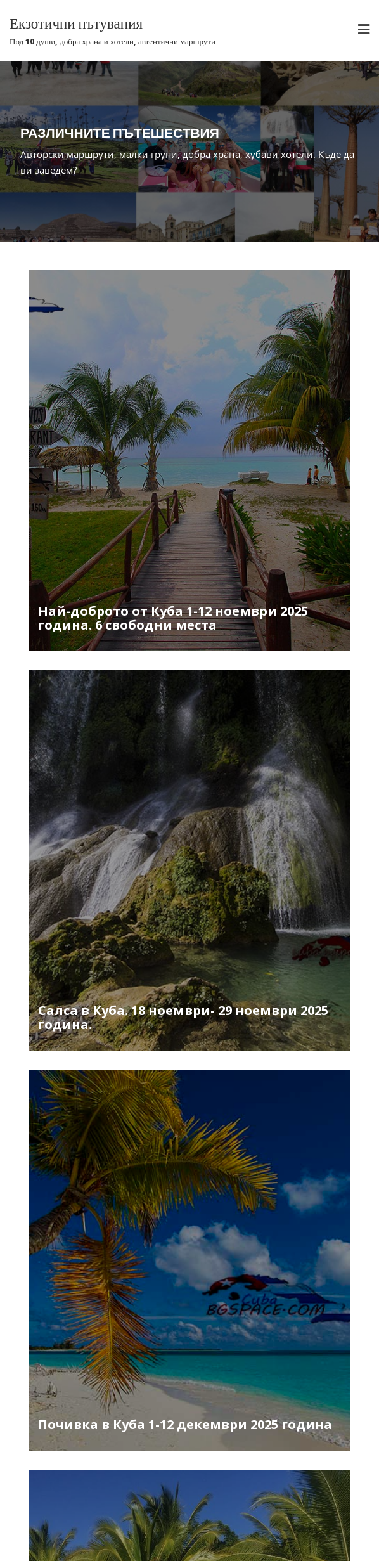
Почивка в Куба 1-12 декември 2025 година (185, 1424)
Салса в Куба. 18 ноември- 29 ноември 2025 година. (183, 1017)
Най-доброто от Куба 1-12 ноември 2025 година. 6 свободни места (173, 617)
